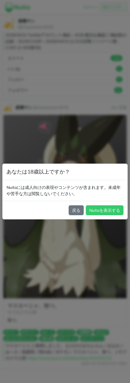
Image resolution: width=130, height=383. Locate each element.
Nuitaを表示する (104, 210)
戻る (76, 210)
